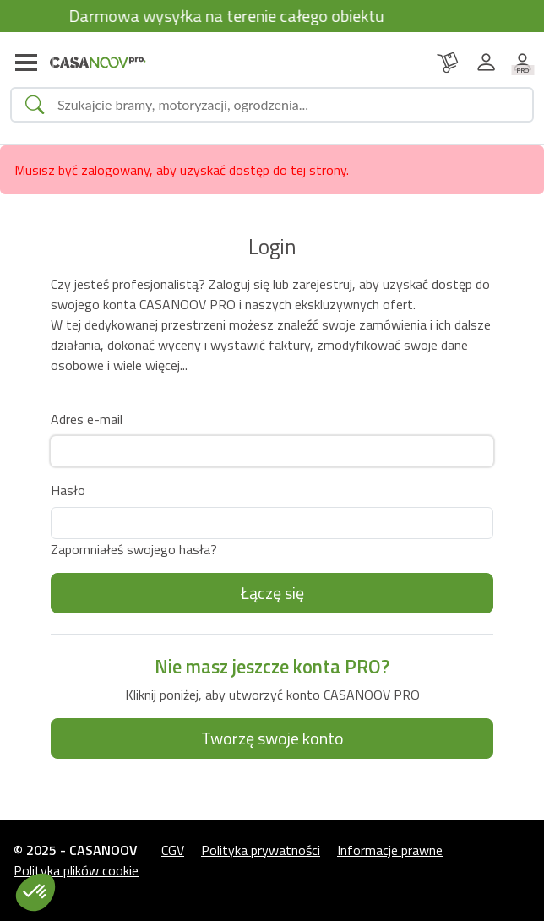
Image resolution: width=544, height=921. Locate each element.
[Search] (288, 105)
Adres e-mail (86, 419)
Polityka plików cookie (76, 870)
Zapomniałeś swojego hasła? (134, 549)
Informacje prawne (390, 850)
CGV (172, 850)
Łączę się (272, 593)
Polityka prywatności (260, 850)
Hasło (68, 490)
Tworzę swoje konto (272, 738)
